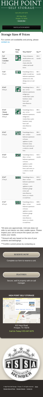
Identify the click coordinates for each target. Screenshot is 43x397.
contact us (5, 42)
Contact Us (29, 389)
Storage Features (20, 389)
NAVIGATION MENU (21, 27)
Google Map (21, 21)
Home (36, 386)
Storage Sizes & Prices (9, 389)
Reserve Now (21, 254)
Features (21, 274)
